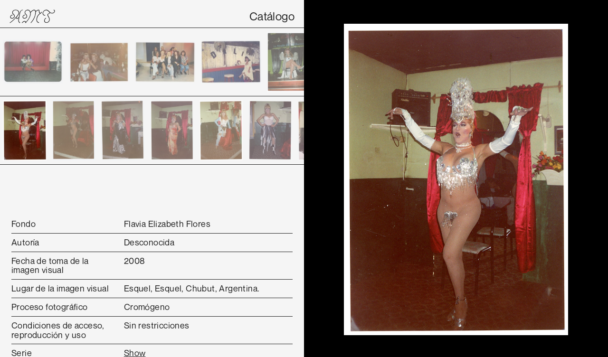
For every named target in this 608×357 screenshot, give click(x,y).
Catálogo (271, 16)
